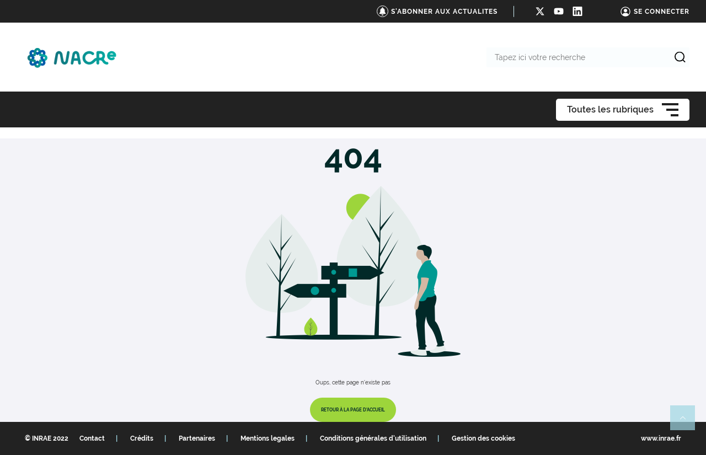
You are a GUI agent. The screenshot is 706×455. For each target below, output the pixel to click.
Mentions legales (267, 438)
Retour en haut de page (687, 422)
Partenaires (197, 438)
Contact (92, 438)
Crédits (141, 438)
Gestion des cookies (483, 438)
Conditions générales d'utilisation (373, 438)
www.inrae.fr (661, 438)
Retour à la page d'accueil (353, 410)
